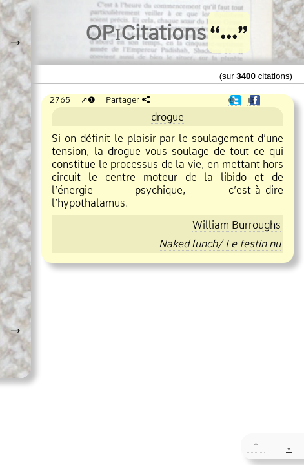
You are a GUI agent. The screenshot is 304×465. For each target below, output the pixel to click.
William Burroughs (236, 224)
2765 (60, 99)
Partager (122, 99)
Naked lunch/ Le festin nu (220, 243)
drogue (167, 116)
